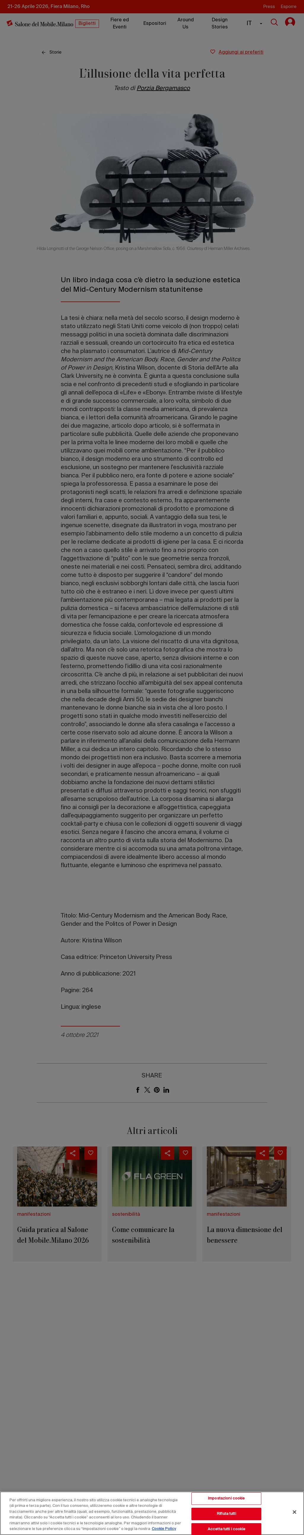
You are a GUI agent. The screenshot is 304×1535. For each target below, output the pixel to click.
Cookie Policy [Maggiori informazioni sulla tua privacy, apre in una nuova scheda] (164, 1529)
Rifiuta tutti (226, 1514)
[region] (152, 1513)
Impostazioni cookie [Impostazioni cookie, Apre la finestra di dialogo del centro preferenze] (226, 1499)
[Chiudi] (294, 1512)
